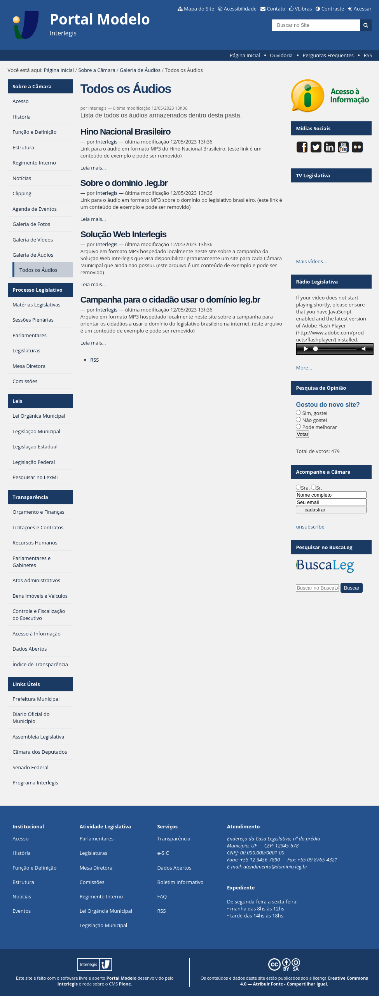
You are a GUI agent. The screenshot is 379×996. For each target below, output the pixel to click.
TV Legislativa (313, 175)
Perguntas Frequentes (327, 55)
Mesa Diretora (96, 867)
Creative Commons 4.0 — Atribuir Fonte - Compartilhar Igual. (304, 981)
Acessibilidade (240, 8)
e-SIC (163, 852)
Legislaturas (93, 852)
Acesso (20, 838)
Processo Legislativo (37, 289)
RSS (367, 55)
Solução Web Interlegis (123, 234)
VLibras (303, 8)
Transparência (30, 497)
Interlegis (106, 141)
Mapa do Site (199, 8)
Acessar (363, 8)
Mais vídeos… (311, 261)
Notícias (21, 896)
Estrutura (23, 882)
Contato (276, 8)
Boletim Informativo (180, 882)
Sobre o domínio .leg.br (124, 183)
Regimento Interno (101, 896)
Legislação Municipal (103, 925)
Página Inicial (245, 55)
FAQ (162, 896)
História (21, 852)
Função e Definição (34, 867)
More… (304, 367)
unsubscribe (310, 526)
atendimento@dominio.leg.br (275, 866)
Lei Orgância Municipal (106, 910)
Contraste (332, 8)
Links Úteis (26, 684)
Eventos (21, 910)
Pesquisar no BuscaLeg (324, 547)
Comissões (92, 882)
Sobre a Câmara (96, 70)
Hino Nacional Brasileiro (125, 132)
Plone (125, 984)
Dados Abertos (174, 867)
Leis (17, 400)
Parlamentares (97, 838)
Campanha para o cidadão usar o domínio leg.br (170, 300)
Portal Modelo (121, 978)
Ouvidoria (281, 55)
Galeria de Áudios (140, 70)
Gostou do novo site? (328, 404)
